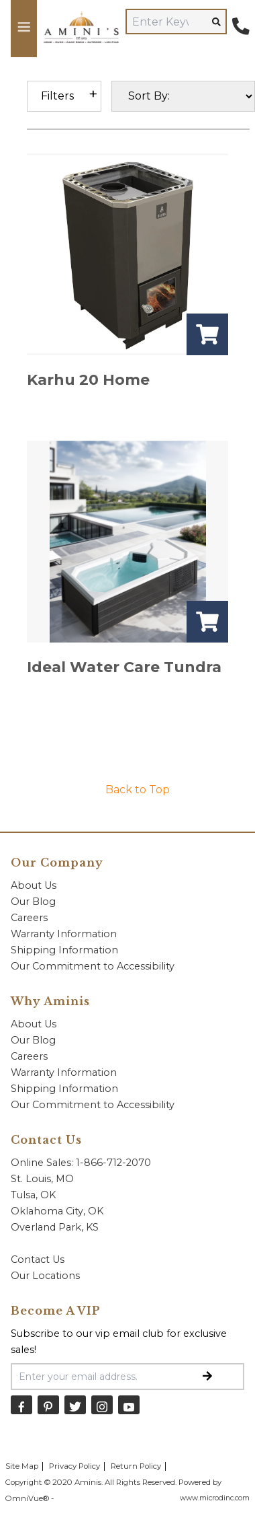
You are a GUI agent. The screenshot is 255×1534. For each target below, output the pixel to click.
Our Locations (45, 1276)
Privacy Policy (74, 1466)
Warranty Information (64, 934)
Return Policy (136, 1466)
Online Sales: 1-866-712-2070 (81, 1163)
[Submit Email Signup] (207, 1376)
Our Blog (33, 902)
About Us (33, 885)
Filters (57, 95)
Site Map (21, 1466)
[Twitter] (75, 1404)
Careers (29, 918)
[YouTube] (129, 1404)
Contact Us (37, 1259)
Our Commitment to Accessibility (92, 966)
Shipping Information (64, 950)
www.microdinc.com (215, 1498)
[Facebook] (21, 1404)
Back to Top (137, 789)
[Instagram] (102, 1404)
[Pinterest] (48, 1404)
